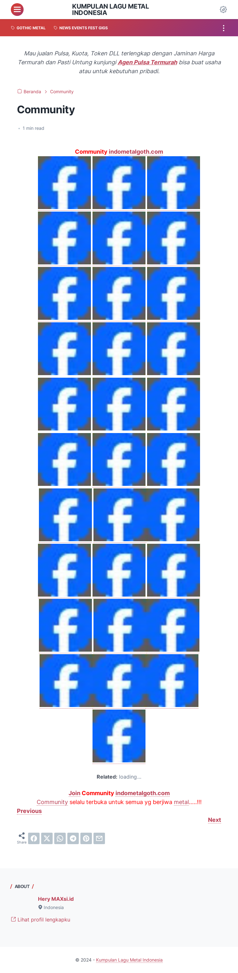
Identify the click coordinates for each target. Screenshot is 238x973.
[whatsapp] (60, 838)
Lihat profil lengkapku (40, 919)
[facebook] (34, 838)
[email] (99, 838)
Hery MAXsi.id (56, 899)
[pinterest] (86, 838)
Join (74, 793)
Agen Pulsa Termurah (147, 62)
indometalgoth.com (136, 151)
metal (181, 802)
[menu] (17, 9)
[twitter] (47, 838)
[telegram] (73, 838)
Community (52, 802)
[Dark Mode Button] (223, 9)
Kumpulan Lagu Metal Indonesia (110, 10)
